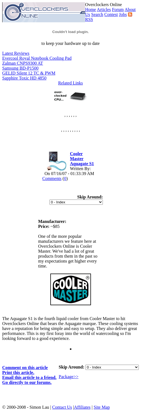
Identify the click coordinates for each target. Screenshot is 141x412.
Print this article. (18, 372)
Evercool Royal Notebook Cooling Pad (37, 58)
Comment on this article (25, 367)
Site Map (102, 407)
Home (90, 9)
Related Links (70, 83)
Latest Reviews (15, 53)
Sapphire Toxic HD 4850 (24, 78)
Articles (104, 9)
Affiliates (82, 407)
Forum (118, 9)
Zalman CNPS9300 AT (22, 63)
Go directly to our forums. (27, 382)
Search (97, 14)
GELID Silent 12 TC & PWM (28, 73)
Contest (111, 14)
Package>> (68, 376)
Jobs (123, 14)
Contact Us (62, 407)
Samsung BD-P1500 (20, 68)
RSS (89, 19)
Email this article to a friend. (29, 377)
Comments (51, 178)
